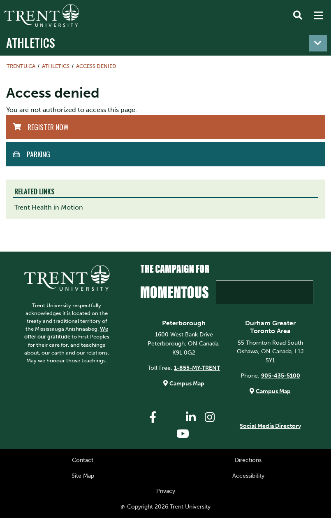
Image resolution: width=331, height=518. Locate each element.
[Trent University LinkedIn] (191, 417)
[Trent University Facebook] (153, 417)
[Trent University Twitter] (172, 417)
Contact (82, 460)
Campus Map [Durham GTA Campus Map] (273, 391)
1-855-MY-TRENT (197, 367)
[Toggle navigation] (318, 43)
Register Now (48, 126)
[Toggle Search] (298, 15)
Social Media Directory (270, 425)
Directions (248, 460)
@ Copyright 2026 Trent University (165, 506)
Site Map (83, 475)
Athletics (30, 42)
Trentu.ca (21, 66)
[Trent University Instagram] (210, 417)
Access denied (96, 66)
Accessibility (248, 475)
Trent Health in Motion (48, 207)
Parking (38, 154)
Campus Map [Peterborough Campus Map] (186, 383)
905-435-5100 (280, 375)
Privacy (165, 491)
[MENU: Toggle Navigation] (318, 15)
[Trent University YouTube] (183, 434)
